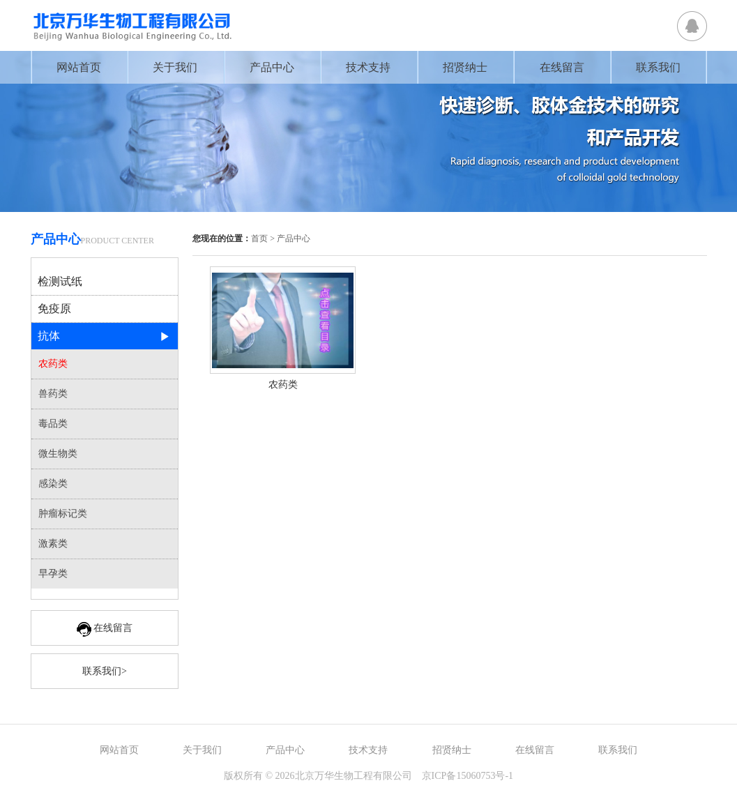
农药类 (53, 363)
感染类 (53, 483)
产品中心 (272, 67)
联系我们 (658, 67)
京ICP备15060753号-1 (467, 776)
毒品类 (53, 423)
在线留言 (562, 67)
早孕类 (53, 573)
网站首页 (78, 67)
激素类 (53, 543)
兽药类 (53, 393)
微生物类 (57, 453)
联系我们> (104, 671)
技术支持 (368, 67)
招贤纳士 (465, 67)
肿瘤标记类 (62, 513)
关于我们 (175, 67)
